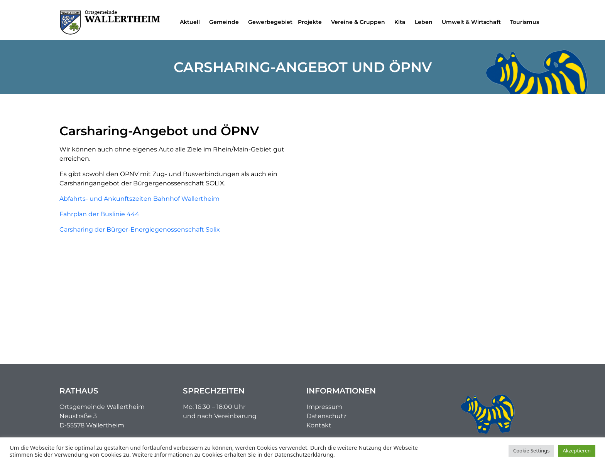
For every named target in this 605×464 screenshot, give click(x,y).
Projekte (312, 22)
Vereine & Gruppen (360, 22)
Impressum (324, 406)
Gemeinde (226, 22)
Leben (425, 22)
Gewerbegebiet (270, 21)
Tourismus (526, 22)
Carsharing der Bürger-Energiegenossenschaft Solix (139, 229)
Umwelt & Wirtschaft (473, 22)
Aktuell (192, 22)
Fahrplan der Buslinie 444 (99, 214)
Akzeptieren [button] (577, 450)
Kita (401, 22)
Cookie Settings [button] (531, 450)
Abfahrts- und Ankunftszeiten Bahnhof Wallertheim (139, 198)
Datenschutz (326, 416)
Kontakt (318, 425)
